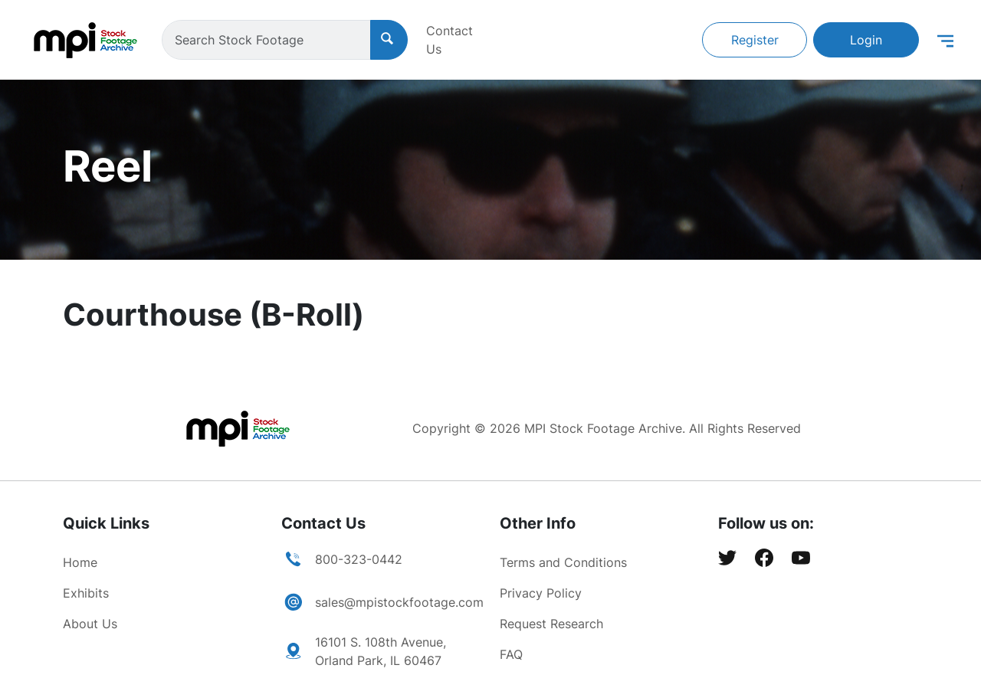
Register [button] (755, 40)
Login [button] (866, 40)
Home (80, 562)
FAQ (511, 654)
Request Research (551, 623)
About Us (90, 623)
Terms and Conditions (563, 562)
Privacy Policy (541, 593)
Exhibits (86, 593)
